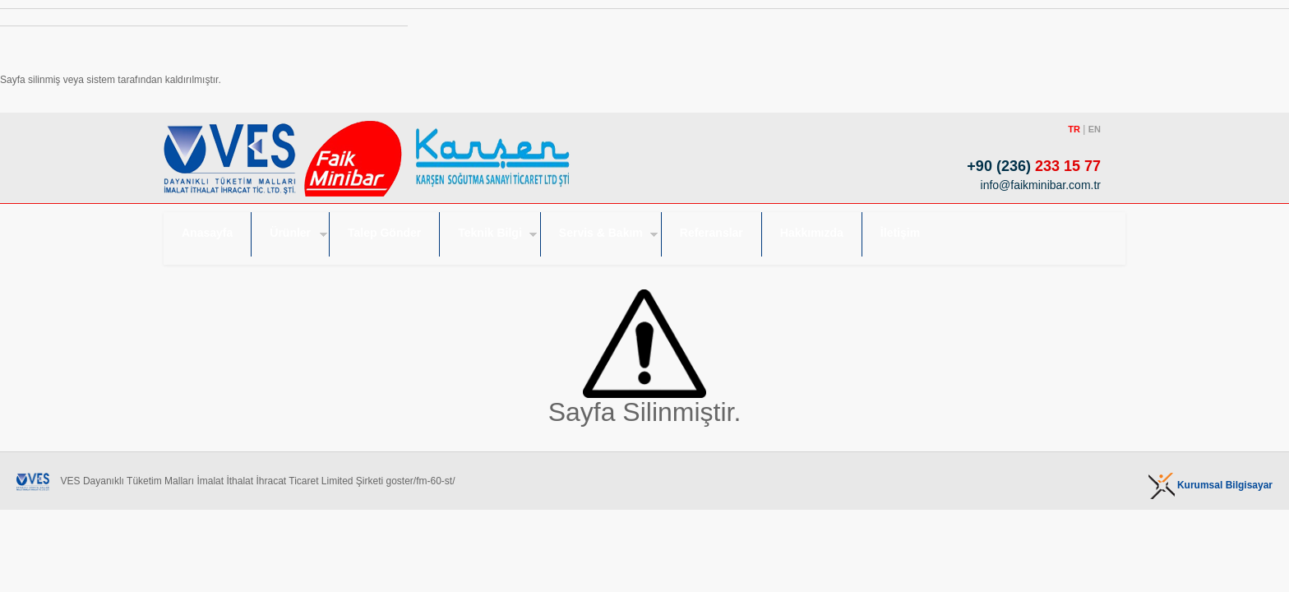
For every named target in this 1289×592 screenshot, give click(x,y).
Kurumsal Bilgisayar (1225, 485)
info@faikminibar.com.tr (1032, 185)
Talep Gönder (384, 232)
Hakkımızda (811, 232)
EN (1094, 129)
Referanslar (711, 232)
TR (1074, 129)
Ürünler (290, 232)
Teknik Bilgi (490, 232)
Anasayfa (207, 232)
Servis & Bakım (601, 232)
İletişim (900, 232)
